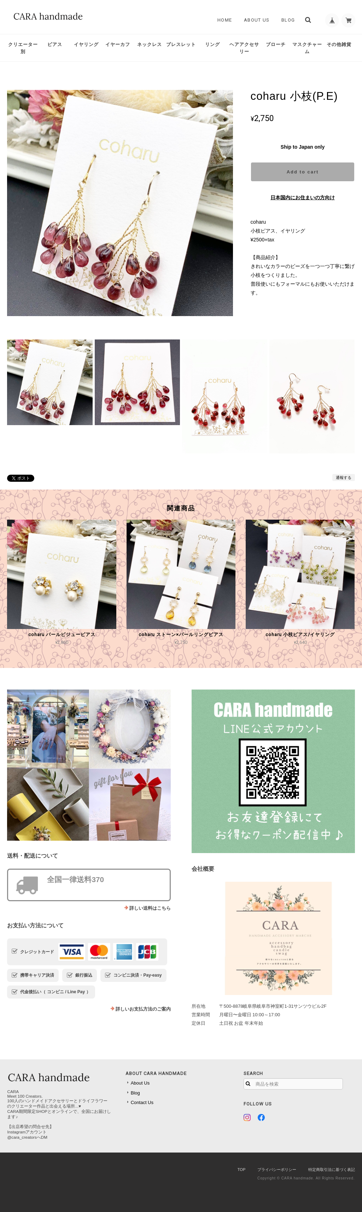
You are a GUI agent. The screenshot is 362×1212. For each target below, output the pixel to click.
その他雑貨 (339, 44)
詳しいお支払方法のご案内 (143, 1009)
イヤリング (86, 44)
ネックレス (149, 44)
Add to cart (303, 172)
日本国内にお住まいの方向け (302, 197)
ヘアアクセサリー (244, 48)
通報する (343, 477)
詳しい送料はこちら (150, 908)
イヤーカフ (117, 44)
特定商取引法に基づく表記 (331, 1169)
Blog (287, 20)
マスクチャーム (307, 48)
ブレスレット (181, 44)
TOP (241, 1169)
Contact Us (142, 1102)
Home (224, 20)
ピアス (54, 44)
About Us (256, 20)
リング (212, 44)
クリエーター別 (23, 48)
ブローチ (276, 44)
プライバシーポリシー (276, 1169)
